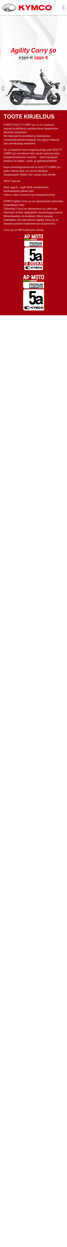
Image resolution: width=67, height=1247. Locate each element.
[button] (63, 8)
